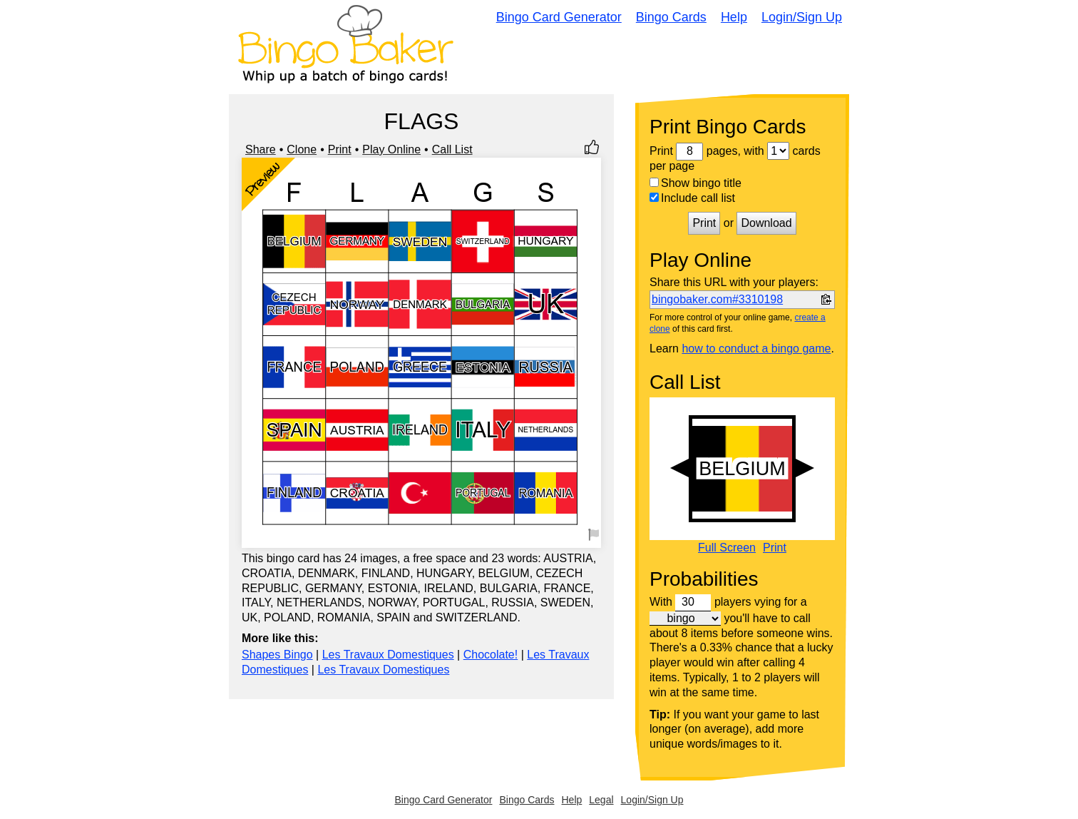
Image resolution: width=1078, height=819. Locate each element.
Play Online (391, 149)
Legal (601, 800)
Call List (452, 149)
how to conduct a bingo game (756, 348)
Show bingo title (695, 183)
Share (260, 149)
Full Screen (727, 548)
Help (734, 17)
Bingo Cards (671, 17)
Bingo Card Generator (559, 17)
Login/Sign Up (801, 17)
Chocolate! (490, 654)
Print (339, 149)
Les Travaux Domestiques (388, 654)
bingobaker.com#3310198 (717, 299)
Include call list (692, 198)
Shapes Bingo (277, 654)
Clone (302, 149)
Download (766, 223)
